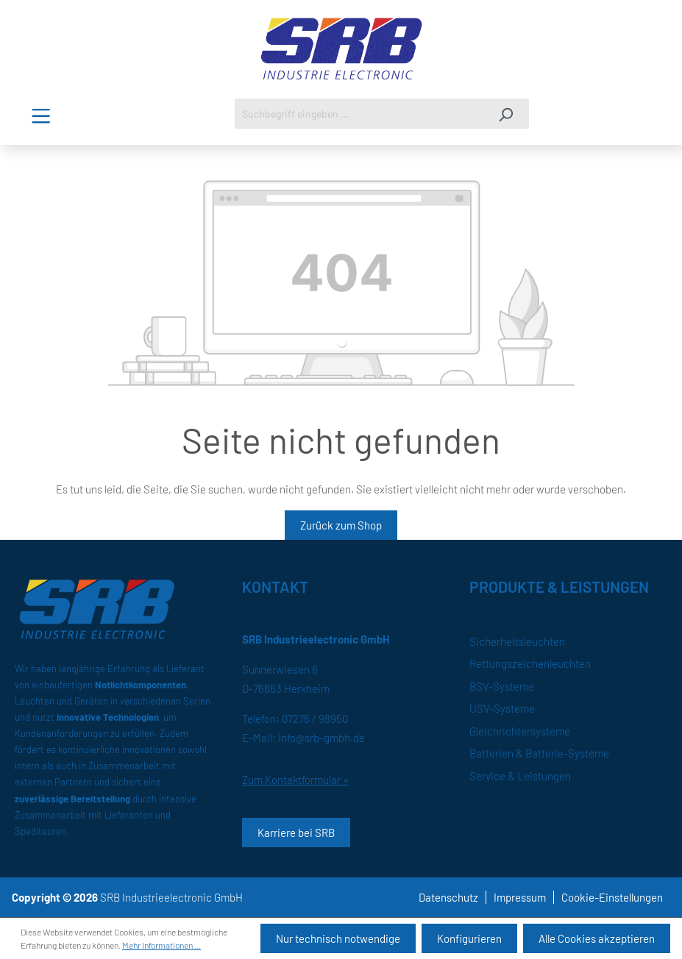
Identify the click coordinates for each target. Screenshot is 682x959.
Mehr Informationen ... (161, 945)
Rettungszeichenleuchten (530, 663)
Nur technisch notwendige (338, 938)
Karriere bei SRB (296, 832)
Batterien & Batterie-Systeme (539, 753)
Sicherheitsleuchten (517, 641)
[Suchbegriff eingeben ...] (359, 114)
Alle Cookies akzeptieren (597, 938)
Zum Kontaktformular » (295, 779)
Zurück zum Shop (341, 525)
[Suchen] (506, 114)
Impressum (520, 897)
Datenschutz (448, 897)
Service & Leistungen (520, 775)
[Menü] (41, 115)
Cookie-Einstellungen (612, 897)
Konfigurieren (469, 938)
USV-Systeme (502, 708)
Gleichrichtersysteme (519, 731)
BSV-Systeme (501, 686)
